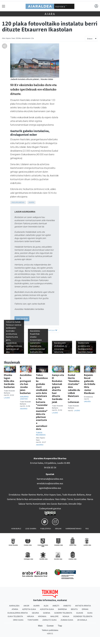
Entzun (89, 39)
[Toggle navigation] (3, 6)
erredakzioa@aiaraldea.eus (50, 483)
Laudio (7, 398)
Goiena (46, 613)
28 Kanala (82, 620)
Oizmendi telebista (82, 616)
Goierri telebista (63, 613)
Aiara (50, 14)
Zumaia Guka (67, 620)
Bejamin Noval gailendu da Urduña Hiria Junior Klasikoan (89, 384)
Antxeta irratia (83, 606)
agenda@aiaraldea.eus (50, 488)
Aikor (26, 606)
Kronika (42, 616)
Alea (46, 606)
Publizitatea (45, 528)
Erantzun (51, 330)
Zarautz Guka (49, 620)
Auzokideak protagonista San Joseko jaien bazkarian (25, 384)
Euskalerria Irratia (18, 613)
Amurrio (23, 409)
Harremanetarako (73, 528)
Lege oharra (30, 528)
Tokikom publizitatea (50, 630)
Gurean (50, 626)
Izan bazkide (22, 318)
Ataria (15, 609)
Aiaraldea (14, 606)
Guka (89, 613)
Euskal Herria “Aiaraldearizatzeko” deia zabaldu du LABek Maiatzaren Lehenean (74, 388)
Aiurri (36, 606)
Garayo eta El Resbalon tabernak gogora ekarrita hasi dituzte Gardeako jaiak (58, 388)
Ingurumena (18, 202)
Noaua (66, 616)
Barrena (62, 609)
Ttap (60, 626)
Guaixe (79, 613)
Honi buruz (16, 528)
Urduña (87, 402)
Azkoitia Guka (47, 609)
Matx (40, 626)
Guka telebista (15, 616)
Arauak (58, 528)
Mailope (54, 616)
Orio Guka (18, 620)
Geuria (35, 613)
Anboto (67, 606)
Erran (85, 609)
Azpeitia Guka (29, 609)
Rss (87, 528)
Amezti (55, 606)
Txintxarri (33, 620)
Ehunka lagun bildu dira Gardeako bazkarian (9, 381)
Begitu (74, 609)
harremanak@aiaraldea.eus (50, 478)
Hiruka (30, 616)
